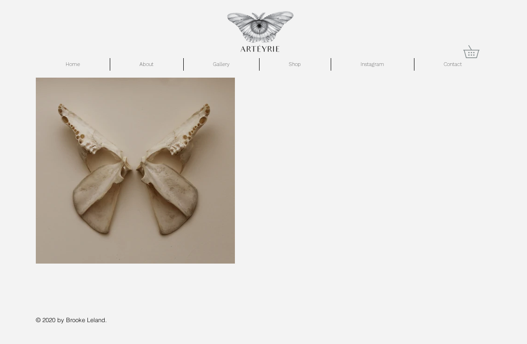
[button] (477, 51)
